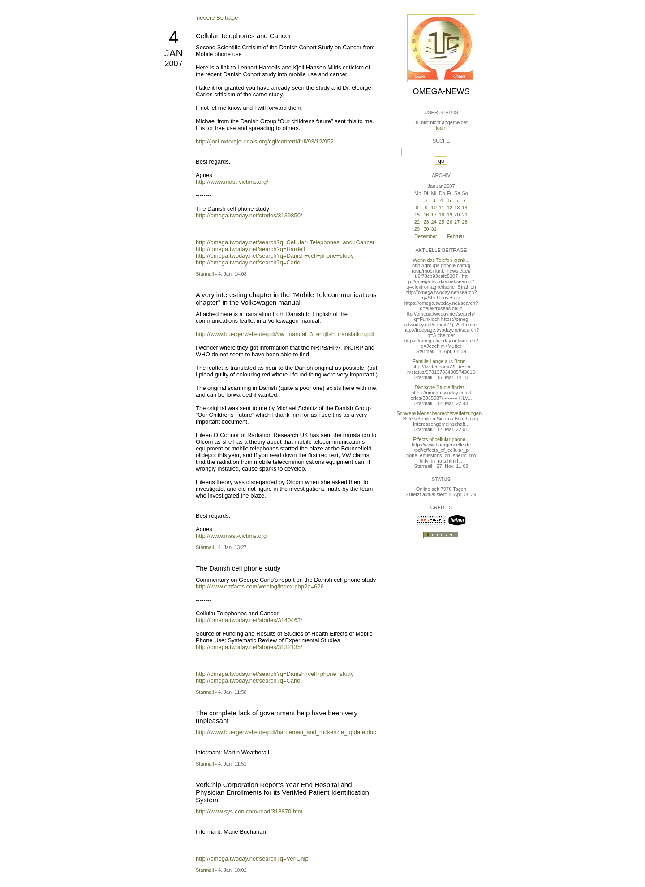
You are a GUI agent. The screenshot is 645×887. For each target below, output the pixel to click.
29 (417, 229)
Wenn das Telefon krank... (441, 260)
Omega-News (441, 91)
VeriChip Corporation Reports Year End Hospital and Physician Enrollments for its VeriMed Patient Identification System (282, 792)
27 (457, 222)
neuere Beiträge (217, 17)
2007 (173, 63)
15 (417, 214)
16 (426, 214)
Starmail (205, 274)
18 (441, 214)
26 (449, 222)
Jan (173, 53)
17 (434, 214)
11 (441, 207)
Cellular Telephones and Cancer (243, 35)
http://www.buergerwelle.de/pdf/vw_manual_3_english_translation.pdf (285, 334)
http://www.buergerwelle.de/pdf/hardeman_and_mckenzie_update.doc (286, 732)
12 (449, 207)
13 (457, 207)
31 (434, 229)
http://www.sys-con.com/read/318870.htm (249, 811)
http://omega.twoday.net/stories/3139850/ (249, 215)
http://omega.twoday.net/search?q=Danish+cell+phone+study (274, 255)
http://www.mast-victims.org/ (232, 181)
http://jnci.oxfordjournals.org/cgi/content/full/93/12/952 (265, 141)
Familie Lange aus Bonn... (441, 361)
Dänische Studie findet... (441, 387)
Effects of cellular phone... (441, 439)
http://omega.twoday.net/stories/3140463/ (249, 620)
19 (449, 214)
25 (441, 222)
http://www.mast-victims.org (231, 535)
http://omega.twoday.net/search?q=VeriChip (252, 858)
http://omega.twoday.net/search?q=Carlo (248, 262)
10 (434, 207)
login (441, 127)
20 (457, 214)
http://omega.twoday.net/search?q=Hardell (250, 249)
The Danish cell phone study (238, 568)
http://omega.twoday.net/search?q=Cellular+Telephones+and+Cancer (285, 242)
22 (417, 222)
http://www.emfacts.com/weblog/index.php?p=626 (260, 586)
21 (465, 214)
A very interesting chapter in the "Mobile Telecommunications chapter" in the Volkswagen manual (286, 298)
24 (434, 222)
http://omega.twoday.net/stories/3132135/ (249, 647)
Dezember (425, 236)
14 (465, 207)
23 (426, 222)
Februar (455, 236)
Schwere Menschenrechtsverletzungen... (441, 413)
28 (465, 222)
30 (426, 229)
